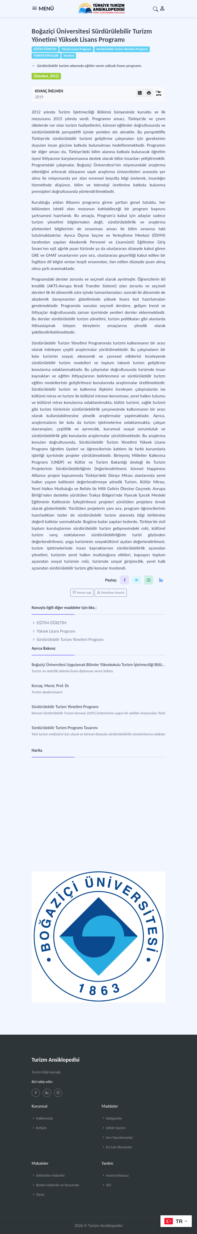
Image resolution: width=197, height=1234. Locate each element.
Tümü (38, 1194)
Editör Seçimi (113, 1128)
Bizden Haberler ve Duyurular (55, 1185)
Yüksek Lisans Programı (53, 631)
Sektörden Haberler (48, 1175)
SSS (106, 1185)
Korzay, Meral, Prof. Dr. (50, 685)
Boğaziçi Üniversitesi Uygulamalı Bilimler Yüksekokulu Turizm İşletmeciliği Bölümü (99, 664)
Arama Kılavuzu (115, 1175)
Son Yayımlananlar (117, 1137)
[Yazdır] (149, 93)
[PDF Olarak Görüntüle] (140, 93)
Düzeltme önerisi (110, 593)
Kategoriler (112, 1118)
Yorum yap (82, 593)
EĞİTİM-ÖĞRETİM (49, 622)
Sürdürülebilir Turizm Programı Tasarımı (65, 727)
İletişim (39, 1128)
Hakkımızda (42, 1118)
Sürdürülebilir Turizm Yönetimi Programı (67, 639)
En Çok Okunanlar (117, 1147)
